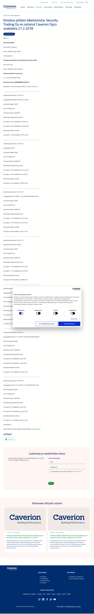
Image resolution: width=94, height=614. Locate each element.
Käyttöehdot (60, 607)
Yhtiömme (43, 577)
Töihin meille (54, 2)
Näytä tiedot (74, 319)
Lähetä (51, 483)
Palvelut (23, 7)
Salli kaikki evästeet (69, 323)
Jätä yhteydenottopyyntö (77, 579)
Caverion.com (26, 594)
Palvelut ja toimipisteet (76, 577)
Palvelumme (44, 579)
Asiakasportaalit (44, 2)
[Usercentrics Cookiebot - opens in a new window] (73, 289)
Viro (44, 594)
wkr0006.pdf (9, 439)
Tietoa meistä (48, 7)
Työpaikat (44, 583)
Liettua (59, 594)
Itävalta (33, 594)
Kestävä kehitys (58, 7)
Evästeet (78, 607)
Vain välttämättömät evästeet (47, 323)
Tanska (40, 594)
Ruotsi (69, 594)
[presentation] (59, 477)
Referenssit (30, 7)
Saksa (48, 594)
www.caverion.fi (36, 429)
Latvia (53, 594)
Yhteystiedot (77, 7)
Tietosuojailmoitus (70, 607)
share (6, 38)
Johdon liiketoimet (9, 34)
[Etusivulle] (9, 7)
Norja (63, 594)
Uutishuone (39, 7)
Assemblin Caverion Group (67, 2)
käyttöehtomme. (77, 471)
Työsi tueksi (68, 7)
